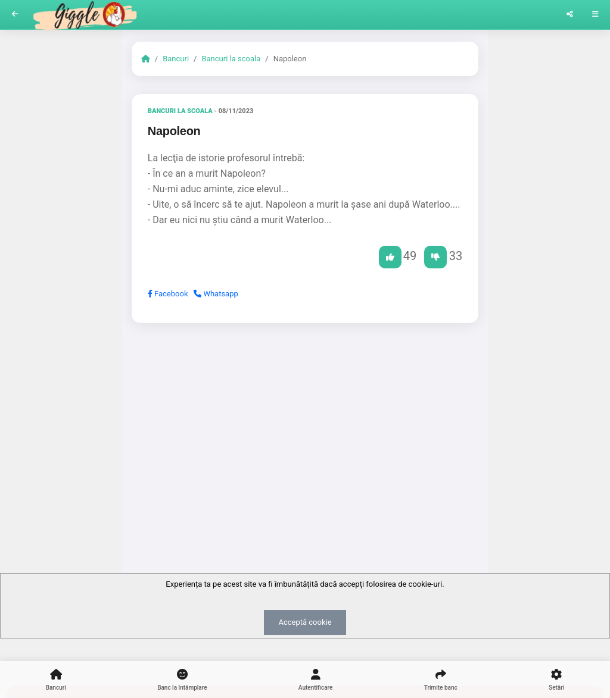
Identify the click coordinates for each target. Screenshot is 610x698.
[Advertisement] (305, 424)
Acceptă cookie (304, 622)
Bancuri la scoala (230, 58)
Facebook (168, 293)
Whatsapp (216, 293)
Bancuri (176, 58)
